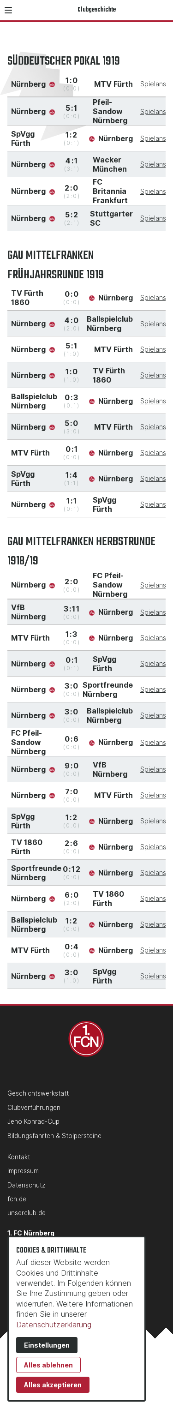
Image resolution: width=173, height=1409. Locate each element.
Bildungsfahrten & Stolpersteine (54, 1135)
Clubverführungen (33, 1107)
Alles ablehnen (48, 1365)
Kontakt (18, 1157)
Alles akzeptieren (53, 1385)
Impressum (23, 1171)
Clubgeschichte (97, 10)
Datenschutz (26, 1185)
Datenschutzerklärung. (54, 1324)
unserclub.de (26, 1213)
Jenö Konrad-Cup (33, 1121)
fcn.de (16, 1199)
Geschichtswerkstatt (38, 1093)
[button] (8, 10)
